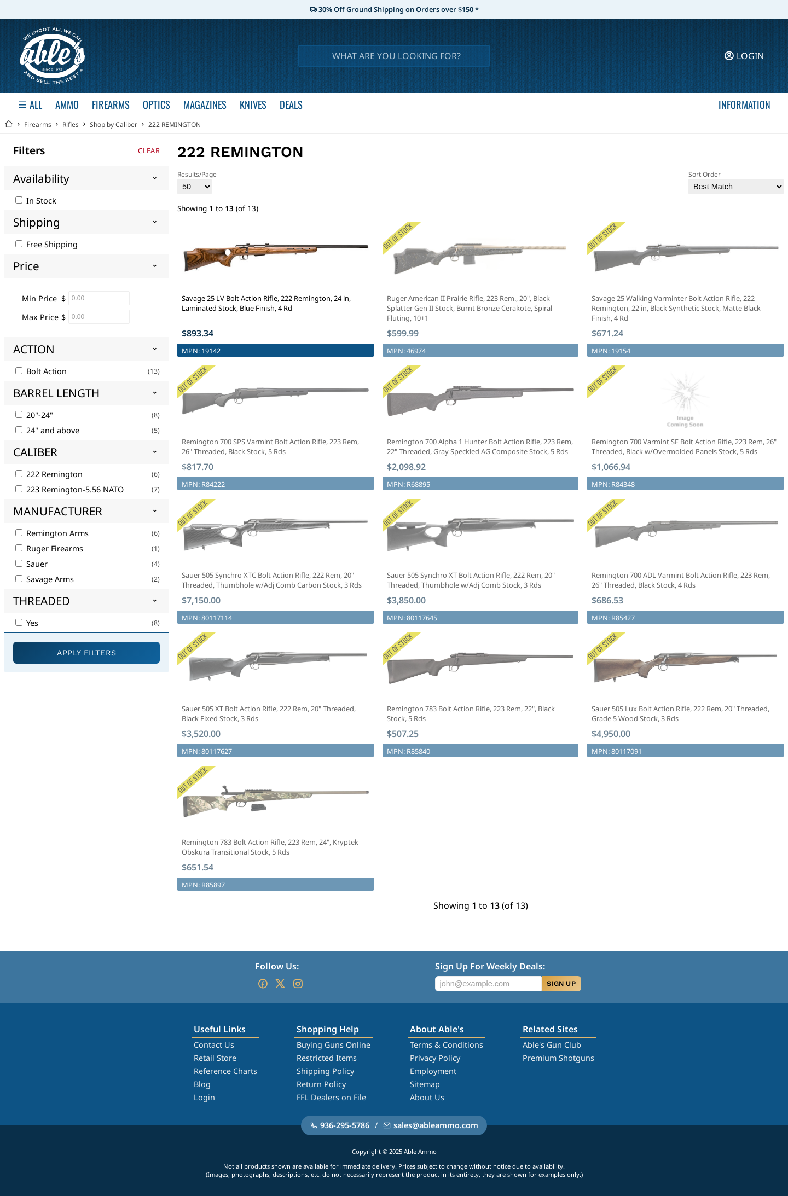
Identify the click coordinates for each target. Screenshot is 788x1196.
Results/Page (197, 182)
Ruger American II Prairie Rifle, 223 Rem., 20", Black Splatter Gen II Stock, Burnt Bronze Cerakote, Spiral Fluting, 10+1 (469, 308)
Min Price (39, 298)
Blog (202, 1084)
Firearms (37, 124)
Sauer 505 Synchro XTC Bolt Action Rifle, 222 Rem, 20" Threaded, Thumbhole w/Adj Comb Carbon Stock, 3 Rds (272, 580)
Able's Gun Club (552, 1045)
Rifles (70, 124)
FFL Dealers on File (331, 1097)
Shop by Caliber (113, 124)
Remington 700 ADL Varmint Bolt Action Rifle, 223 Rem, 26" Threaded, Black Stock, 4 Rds (681, 580)
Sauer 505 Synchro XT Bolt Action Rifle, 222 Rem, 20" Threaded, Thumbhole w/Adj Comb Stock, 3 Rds (471, 580)
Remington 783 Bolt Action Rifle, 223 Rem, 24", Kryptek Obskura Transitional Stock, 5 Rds (270, 847)
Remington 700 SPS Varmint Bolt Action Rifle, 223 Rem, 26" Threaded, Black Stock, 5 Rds (270, 446)
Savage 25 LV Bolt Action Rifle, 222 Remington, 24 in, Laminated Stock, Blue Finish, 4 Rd (266, 303)
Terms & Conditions (446, 1045)
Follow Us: (277, 966)
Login (204, 1097)
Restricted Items (327, 1058)
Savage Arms (44, 579)
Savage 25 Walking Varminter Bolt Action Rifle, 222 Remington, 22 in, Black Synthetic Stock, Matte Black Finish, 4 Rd (676, 308)
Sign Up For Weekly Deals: (490, 966)
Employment (433, 1071)
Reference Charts (225, 1071)
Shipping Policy (325, 1071)
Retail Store (215, 1058)
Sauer (31, 564)
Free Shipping (46, 244)
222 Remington (49, 474)
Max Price (40, 317)
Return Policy (321, 1084)
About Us (427, 1097)
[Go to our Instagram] (297, 984)
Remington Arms (52, 533)
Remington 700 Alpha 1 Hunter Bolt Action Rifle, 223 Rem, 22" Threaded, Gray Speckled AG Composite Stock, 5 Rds (480, 446)
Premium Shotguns (558, 1058)
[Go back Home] (8, 124)
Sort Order (736, 182)
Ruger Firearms (49, 548)
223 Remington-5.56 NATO (69, 489)
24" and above (47, 430)
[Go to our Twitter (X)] (280, 984)
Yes (26, 623)
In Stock (35, 200)
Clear (149, 150)
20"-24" (34, 415)
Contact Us (214, 1045)
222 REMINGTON (174, 124)
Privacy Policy (435, 1058)
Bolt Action (41, 371)
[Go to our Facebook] (262, 984)
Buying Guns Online (333, 1045)
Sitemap (425, 1084)
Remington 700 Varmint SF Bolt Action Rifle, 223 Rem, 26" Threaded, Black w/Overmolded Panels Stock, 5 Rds (684, 446)
